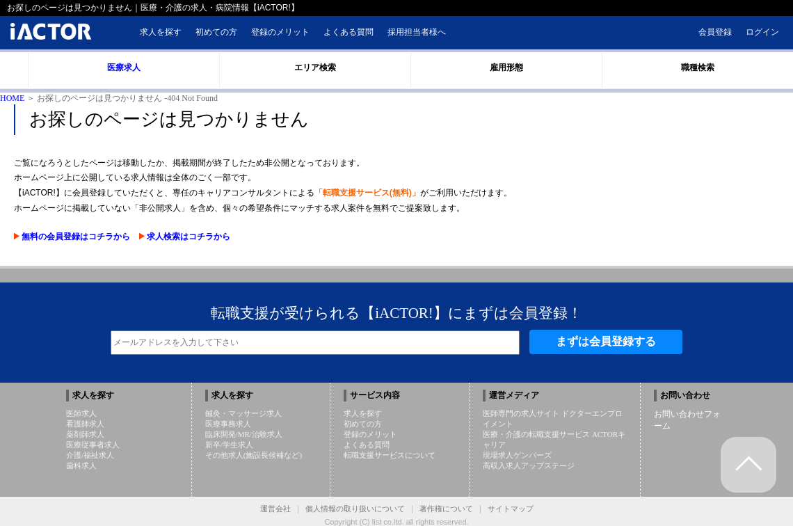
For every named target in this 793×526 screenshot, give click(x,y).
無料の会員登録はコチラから (73, 236)
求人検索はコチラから (184, 236)
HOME (12, 98)
